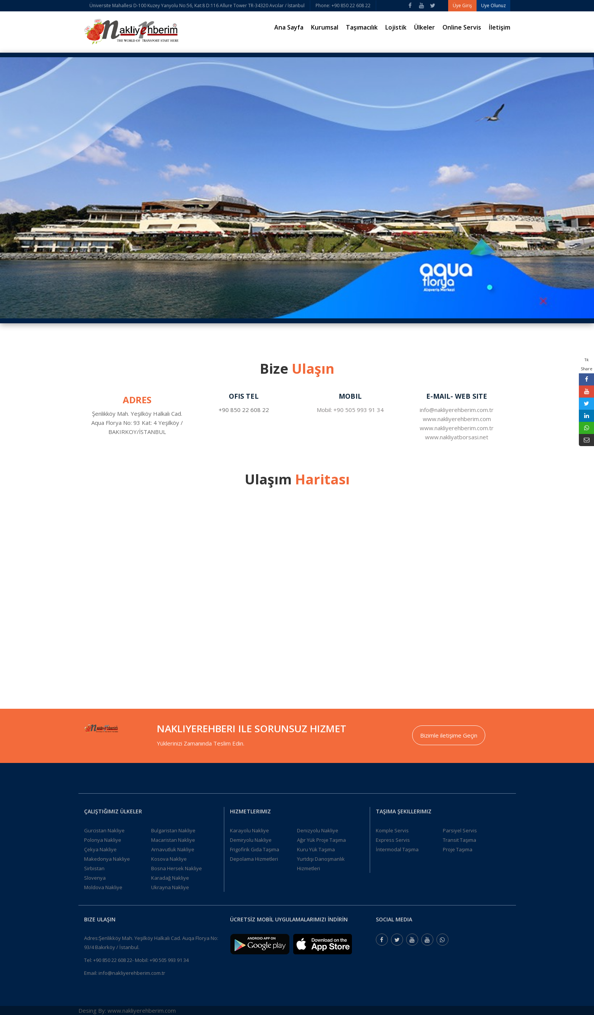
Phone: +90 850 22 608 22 (343, 5)
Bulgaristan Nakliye (173, 830)
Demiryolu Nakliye (251, 839)
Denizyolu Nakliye (317, 830)
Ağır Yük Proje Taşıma (321, 839)
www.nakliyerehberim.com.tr (457, 428)
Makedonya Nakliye (107, 858)
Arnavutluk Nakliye (172, 849)
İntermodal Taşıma (397, 849)
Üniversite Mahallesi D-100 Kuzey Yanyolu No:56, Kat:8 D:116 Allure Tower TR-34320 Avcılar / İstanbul (197, 5)
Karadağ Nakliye (170, 877)
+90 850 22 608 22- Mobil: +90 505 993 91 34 (141, 960)
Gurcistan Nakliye (104, 830)
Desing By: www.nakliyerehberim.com (127, 1010)
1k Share (586, 364)
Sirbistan (94, 868)
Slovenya (95, 877)
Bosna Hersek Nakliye (176, 868)
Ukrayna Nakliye (170, 887)
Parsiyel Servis (460, 830)
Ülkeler (424, 27)
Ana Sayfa (288, 27)
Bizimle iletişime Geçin (448, 735)
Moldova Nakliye (103, 887)
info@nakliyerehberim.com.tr (457, 410)
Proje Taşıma (457, 849)
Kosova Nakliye (169, 858)
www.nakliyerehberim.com (457, 419)
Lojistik (395, 27)
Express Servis (393, 839)
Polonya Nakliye (102, 839)
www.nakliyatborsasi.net (456, 437)
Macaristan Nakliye (173, 839)
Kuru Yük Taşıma (316, 849)
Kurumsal (324, 27)
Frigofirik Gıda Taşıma (254, 849)
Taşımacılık (362, 27)
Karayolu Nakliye (249, 830)
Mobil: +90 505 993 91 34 (350, 410)
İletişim (499, 27)
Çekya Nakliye (100, 849)
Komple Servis (392, 830)
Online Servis (461, 27)
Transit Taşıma (459, 839)
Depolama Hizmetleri (254, 858)
